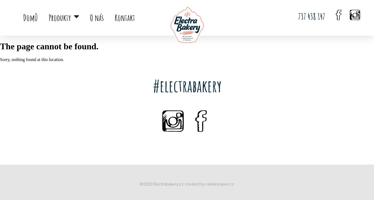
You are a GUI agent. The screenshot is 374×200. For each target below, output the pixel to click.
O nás (97, 17)
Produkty (64, 17)
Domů (30, 17)
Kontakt (125, 17)
